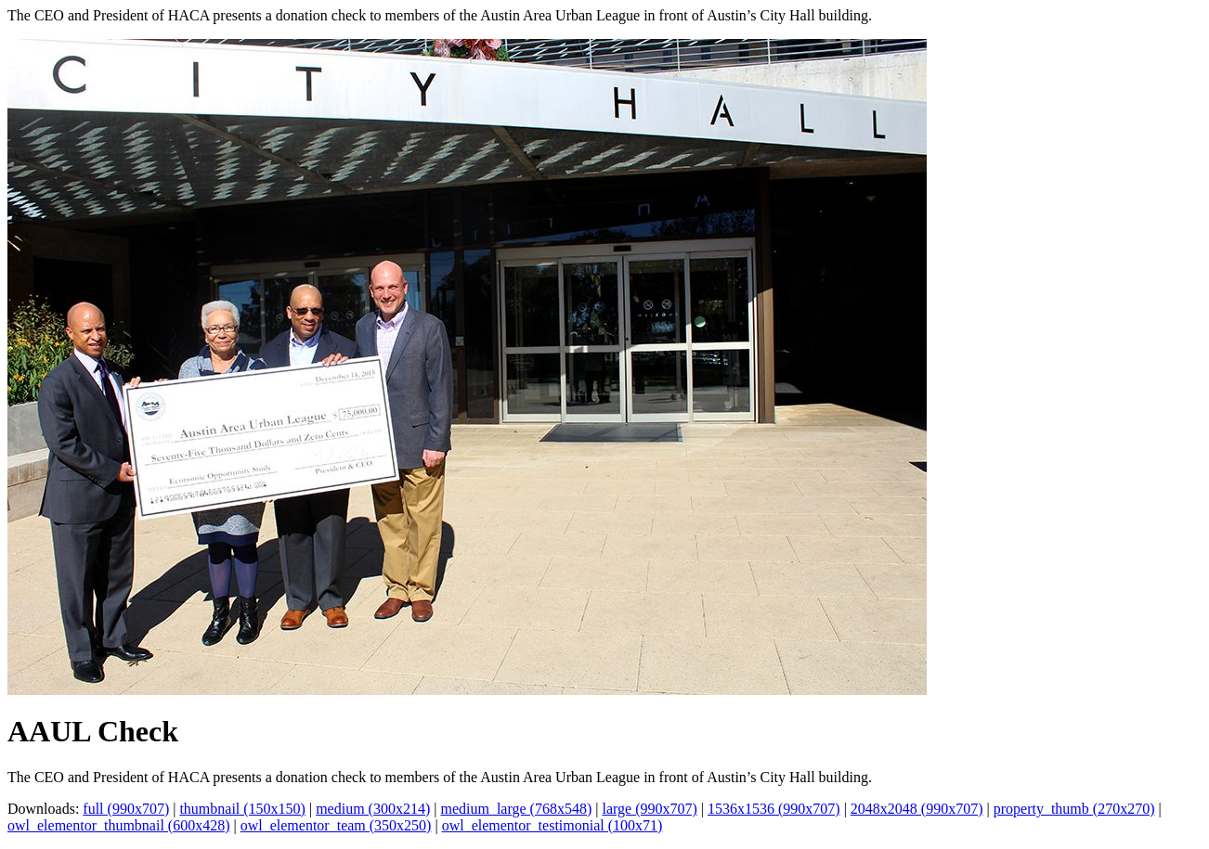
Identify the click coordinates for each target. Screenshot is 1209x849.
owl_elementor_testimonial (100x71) (552, 825)
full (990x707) (126, 809)
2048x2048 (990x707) (917, 809)
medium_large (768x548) (516, 809)
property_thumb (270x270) (1074, 809)
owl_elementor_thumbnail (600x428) (118, 825)
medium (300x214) (373, 809)
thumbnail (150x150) (242, 809)
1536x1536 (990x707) (774, 809)
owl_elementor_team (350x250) (336, 825)
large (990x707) (649, 809)
